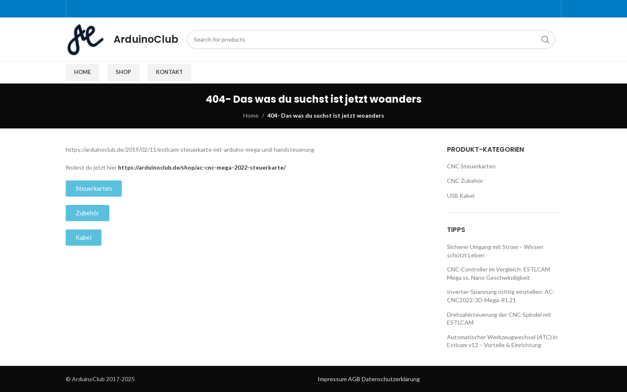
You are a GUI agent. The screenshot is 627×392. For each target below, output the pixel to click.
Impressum (332, 378)
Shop (123, 72)
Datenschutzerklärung (391, 378)
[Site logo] (85, 38)
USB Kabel (460, 195)
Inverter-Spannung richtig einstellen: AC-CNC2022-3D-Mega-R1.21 (501, 295)
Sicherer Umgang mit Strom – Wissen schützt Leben (495, 251)
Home (82, 72)
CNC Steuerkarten (471, 166)
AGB (354, 378)
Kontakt (169, 72)
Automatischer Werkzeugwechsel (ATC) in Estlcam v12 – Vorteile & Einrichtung (502, 341)
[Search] (371, 39)
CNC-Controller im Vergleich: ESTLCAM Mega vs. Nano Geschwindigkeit (498, 273)
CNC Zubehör (465, 180)
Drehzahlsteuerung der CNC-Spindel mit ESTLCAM (499, 318)
